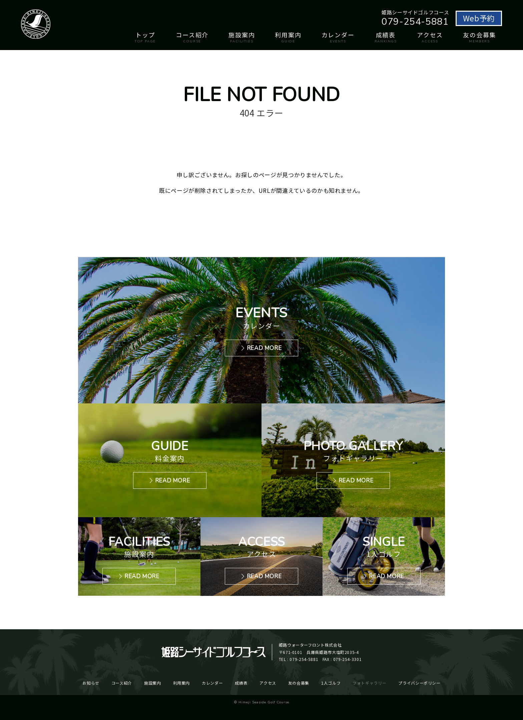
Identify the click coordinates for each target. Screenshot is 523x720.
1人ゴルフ (331, 683)
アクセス (430, 37)
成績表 (386, 37)
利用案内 (288, 37)
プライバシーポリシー (419, 683)
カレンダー (338, 37)
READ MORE (264, 348)
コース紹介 (192, 37)
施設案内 (241, 37)
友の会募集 (479, 37)
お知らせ (90, 683)
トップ (145, 37)
